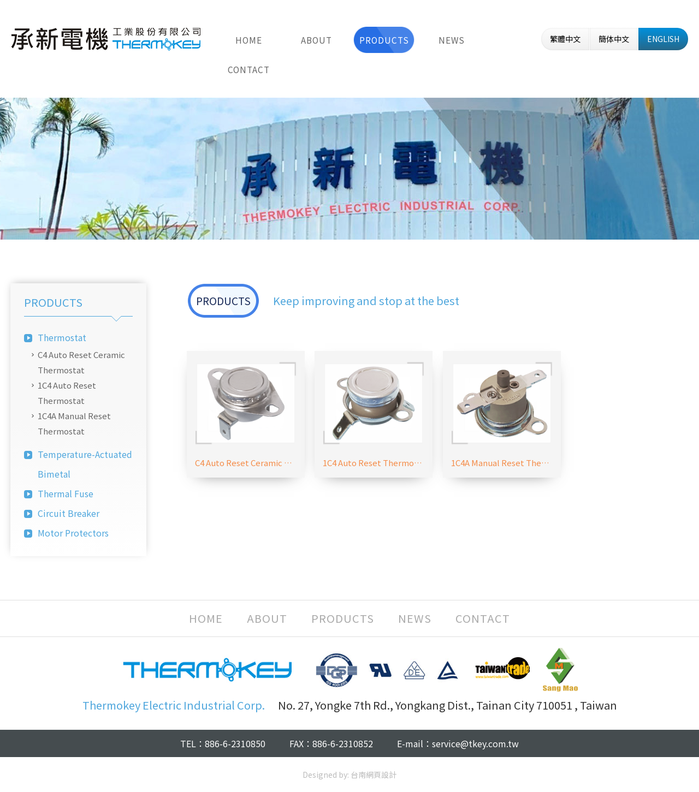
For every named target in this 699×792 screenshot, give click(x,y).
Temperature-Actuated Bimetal (85, 464)
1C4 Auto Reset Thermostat (67, 392)
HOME (248, 40)
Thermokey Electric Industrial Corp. (106, 38)
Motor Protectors (73, 532)
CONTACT (249, 69)
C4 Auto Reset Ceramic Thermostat (81, 362)
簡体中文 (614, 38)
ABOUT (316, 40)
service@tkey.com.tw (475, 743)
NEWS (452, 40)
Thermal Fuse (65, 493)
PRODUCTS (384, 40)
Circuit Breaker (68, 513)
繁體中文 (565, 38)
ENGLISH (663, 38)
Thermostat (62, 337)
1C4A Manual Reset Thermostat (74, 423)
